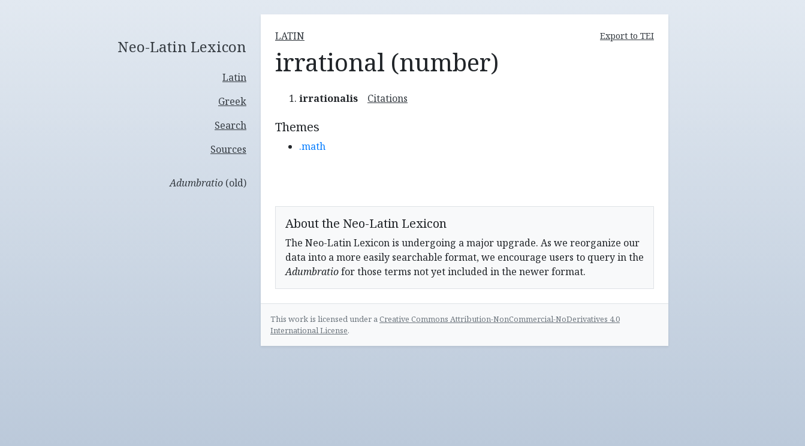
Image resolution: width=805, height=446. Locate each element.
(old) (208, 182)
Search (230, 125)
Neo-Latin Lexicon (181, 47)
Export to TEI (627, 35)
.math (312, 146)
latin (289, 36)
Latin (234, 77)
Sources (228, 149)
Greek (232, 101)
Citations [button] (387, 98)
